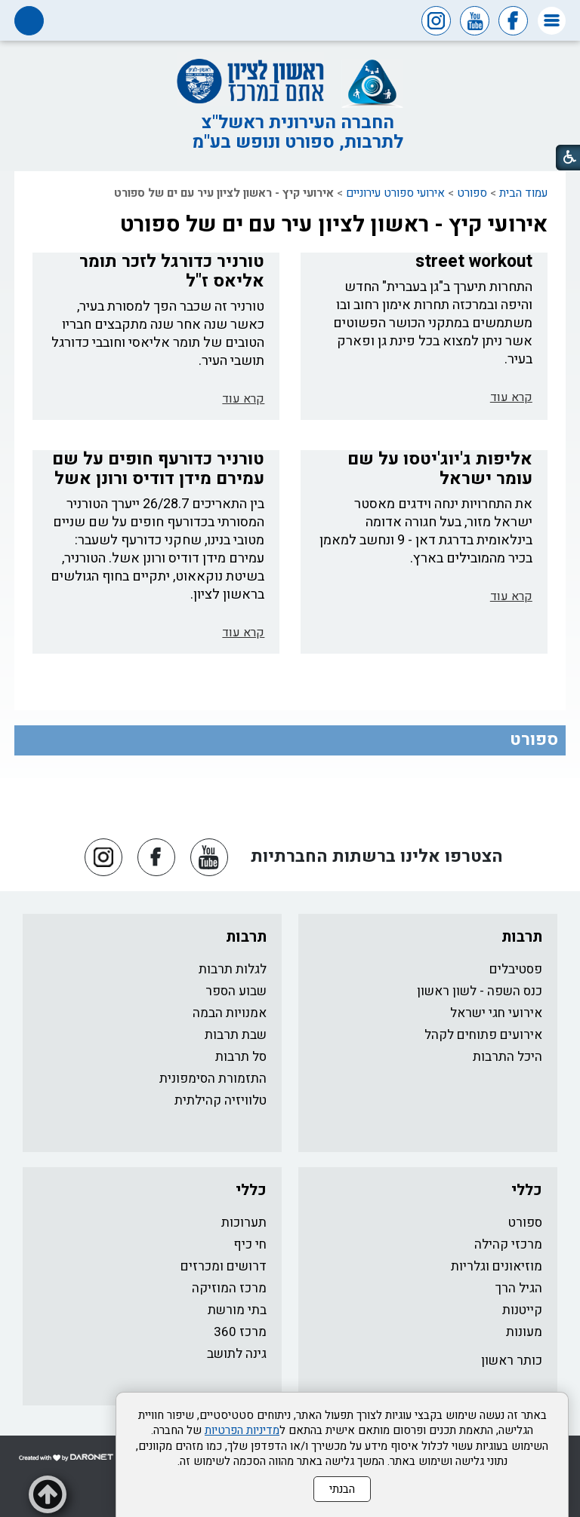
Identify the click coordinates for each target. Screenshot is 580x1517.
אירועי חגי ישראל (496, 1013)
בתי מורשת (237, 1310)
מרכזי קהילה (508, 1244)
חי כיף (250, 1244)
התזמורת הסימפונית (213, 1078)
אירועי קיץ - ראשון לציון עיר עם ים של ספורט (334, 225)
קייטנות (522, 1310)
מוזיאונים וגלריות (496, 1266)
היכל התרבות (507, 1056)
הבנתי (342, 1489)
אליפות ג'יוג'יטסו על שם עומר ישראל (439, 469)
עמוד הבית (523, 193)
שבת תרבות (236, 1034)
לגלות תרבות (233, 969)
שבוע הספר (236, 991)
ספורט (472, 193)
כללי (526, 1190)
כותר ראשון (511, 1360)
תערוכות (244, 1222)
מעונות (524, 1331)
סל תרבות (241, 1056)
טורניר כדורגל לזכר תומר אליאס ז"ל (171, 271)
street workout (473, 261)
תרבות (521, 937)
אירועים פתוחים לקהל (483, 1034)
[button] (552, 21)
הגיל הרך (518, 1288)
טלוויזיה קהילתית (220, 1100)
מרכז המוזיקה (229, 1288)
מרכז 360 (240, 1331)
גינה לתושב (237, 1353)
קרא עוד (511, 397)
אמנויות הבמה (230, 1013)
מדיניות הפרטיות (242, 1430)
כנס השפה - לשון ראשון (479, 991)
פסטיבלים (515, 969)
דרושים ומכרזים (223, 1266)
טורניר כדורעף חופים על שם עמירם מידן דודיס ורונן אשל (158, 469)
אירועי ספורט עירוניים (395, 193)
